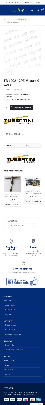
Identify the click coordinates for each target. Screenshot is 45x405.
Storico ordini (10, 330)
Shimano (8, 365)
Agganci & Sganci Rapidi (10, 194)
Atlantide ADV (31, 394)
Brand (17, 2)
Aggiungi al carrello (23, 107)
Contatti (37, 2)
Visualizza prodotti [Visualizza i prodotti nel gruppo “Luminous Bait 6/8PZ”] (33, 201)
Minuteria (16, 100)
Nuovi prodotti (10, 305)
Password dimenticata (13, 334)
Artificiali (27, 191)
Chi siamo (9, 2)
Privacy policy (10, 345)
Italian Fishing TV (10, 360)
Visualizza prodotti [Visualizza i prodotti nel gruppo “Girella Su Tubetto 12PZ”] (12, 204)
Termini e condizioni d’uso (14, 350)
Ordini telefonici (27, 2)
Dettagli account (10, 325)
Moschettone (25, 100)
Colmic (7, 374)
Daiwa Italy (9, 370)
